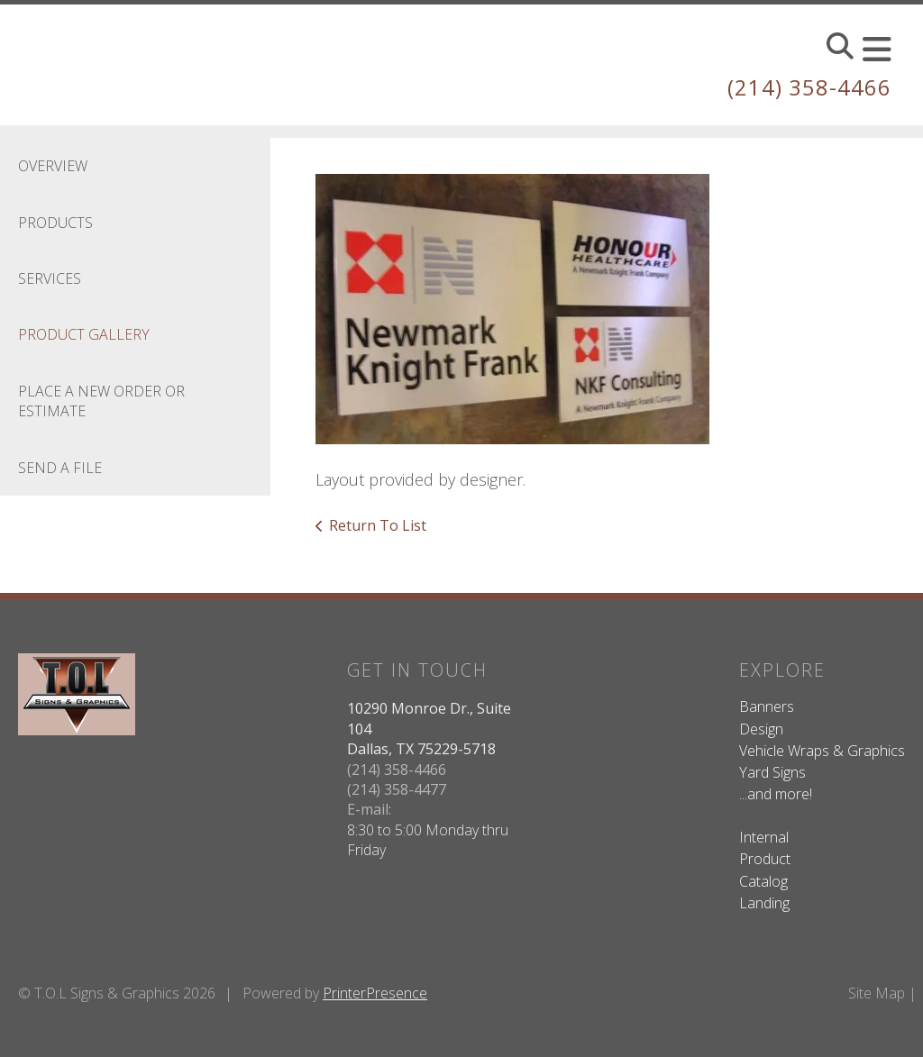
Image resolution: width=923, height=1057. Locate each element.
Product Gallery (84, 334)
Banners (766, 706)
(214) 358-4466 (809, 87)
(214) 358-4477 (396, 788)
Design (761, 728)
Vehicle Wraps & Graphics (822, 750)
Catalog (763, 880)
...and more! (775, 794)
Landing (764, 902)
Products (55, 222)
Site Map (876, 992)
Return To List (377, 524)
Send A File (60, 467)
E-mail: (369, 809)
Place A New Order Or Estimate (101, 400)
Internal (764, 837)
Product (764, 859)
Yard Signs (772, 771)
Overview (52, 166)
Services (49, 277)
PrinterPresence (375, 992)
